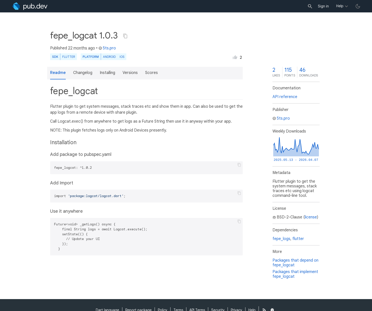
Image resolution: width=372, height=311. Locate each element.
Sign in (323, 6)
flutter (298, 238)
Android (109, 57)
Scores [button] (151, 72)
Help (339, 6)
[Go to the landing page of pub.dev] (29, 6)
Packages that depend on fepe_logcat (295, 263)
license (311, 217)
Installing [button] (107, 72)
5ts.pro (107, 48)
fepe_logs (281, 238)
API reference (284, 96)
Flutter (68, 57)
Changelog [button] (82, 72)
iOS (122, 57)
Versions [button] (130, 72)
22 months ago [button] (81, 48)
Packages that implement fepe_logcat (295, 274)
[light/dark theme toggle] (358, 6)
